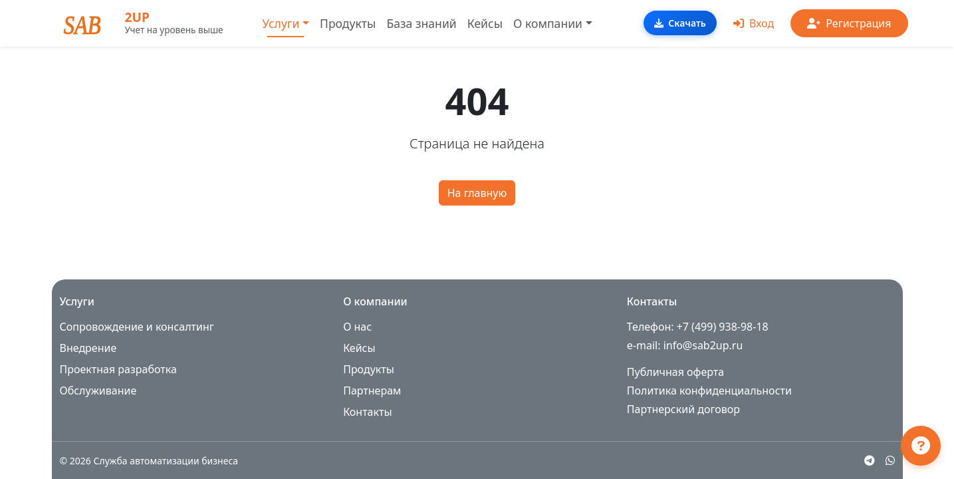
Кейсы (485, 23)
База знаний (421, 23)
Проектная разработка (118, 369)
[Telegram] (869, 460)
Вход (753, 23)
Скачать (680, 23)
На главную (477, 193)
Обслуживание (98, 390)
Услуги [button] (280, 23)
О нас (357, 326)
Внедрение (88, 348)
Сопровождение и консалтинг (137, 326)
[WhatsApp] (890, 460)
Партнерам (372, 390)
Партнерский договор (683, 409)
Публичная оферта (675, 372)
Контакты (367, 411)
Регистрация (849, 23)
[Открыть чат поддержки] (921, 446)
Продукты (348, 23)
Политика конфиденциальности (709, 390)
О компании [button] (547, 23)
